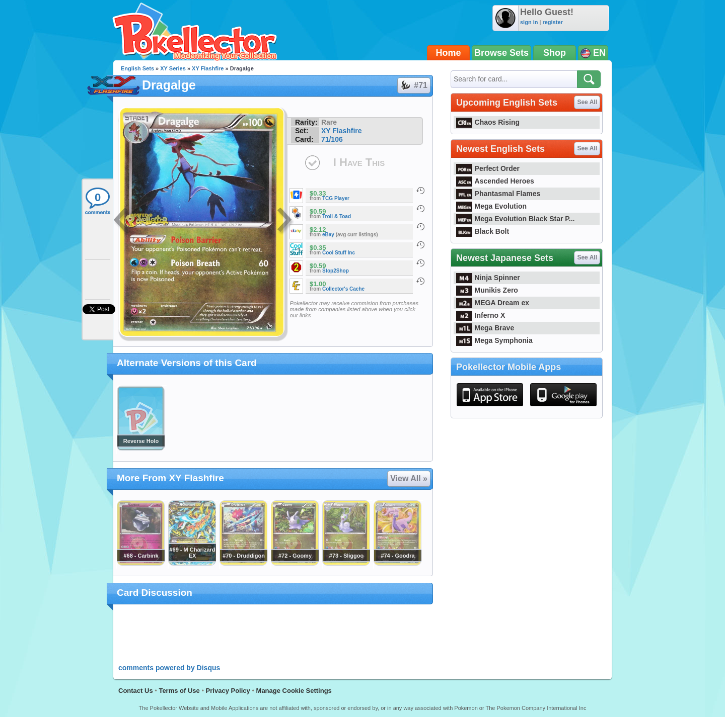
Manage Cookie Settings (294, 690)
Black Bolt (482, 231)
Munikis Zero (487, 290)
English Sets (137, 68)
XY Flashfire (208, 68)
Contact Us (135, 690)
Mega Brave (485, 328)
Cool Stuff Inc (338, 252)
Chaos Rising (488, 122)
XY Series (173, 68)
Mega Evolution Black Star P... (515, 219)
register (552, 22)
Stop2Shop (335, 271)
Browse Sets (501, 53)
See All (587, 102)
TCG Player (335, 198)
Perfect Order (488, 168)
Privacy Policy (228, 690)
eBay (328, 234)
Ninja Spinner (488, 278)
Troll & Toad (336, 216)
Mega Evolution (491, 206)
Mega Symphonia (494, 340)
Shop (554, 53)
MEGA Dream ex (492, 303)
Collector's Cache (343, 289)
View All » (408, 478)
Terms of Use (179, 690)
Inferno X (480, 315)
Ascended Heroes (495, 181)
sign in (529, 22)
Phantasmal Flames (498, 194)
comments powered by (169, 668)
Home (448, 53)
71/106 (332, 139)
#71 (413, 85)
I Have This (359, 162)
